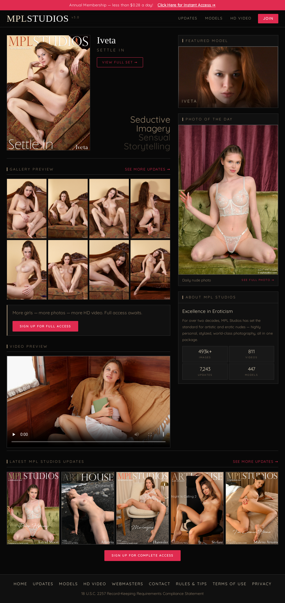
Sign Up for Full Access (45, 326)
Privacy (262, 583)
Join (268, 18)
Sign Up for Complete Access (142, 555)
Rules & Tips (191, 583)
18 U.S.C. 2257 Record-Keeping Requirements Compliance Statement (142, 593)
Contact (159, 583)
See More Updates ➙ (147, 169)
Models (214, 18)
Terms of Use (230, 583)
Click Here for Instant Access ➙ (186, 5)
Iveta (106, 40)
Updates (187, 18)
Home (20, 583)
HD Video (241, 18)
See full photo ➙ (258, 280)
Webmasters (127, 583)
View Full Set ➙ (120, 62)
